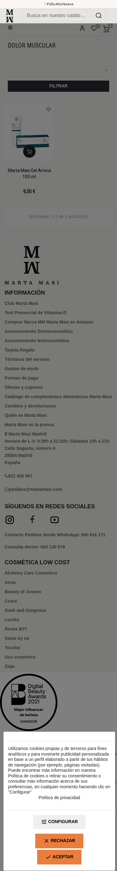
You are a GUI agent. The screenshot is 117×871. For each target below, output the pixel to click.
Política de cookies (26, 775)
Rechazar (59, 841)
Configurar (59, 822)
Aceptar (59, 857)
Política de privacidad (59, 797)
